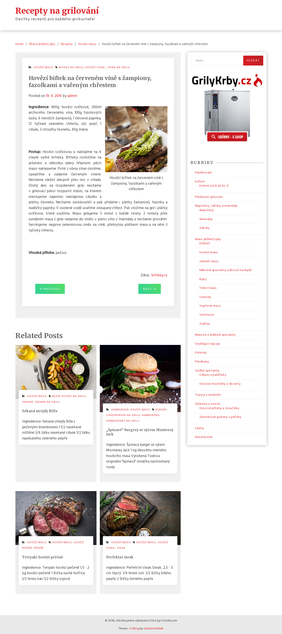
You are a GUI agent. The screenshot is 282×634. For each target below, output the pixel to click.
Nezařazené (204, 436)
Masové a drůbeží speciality (215, 334)
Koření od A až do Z (213, 185)
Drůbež (204, 243)
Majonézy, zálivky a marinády (216, 205)
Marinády (206, 219)
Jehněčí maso (209, 261)
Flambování (203, 172)
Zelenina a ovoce (207, 403)
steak (121, 548)
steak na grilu (118, 67)
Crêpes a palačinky (212, 374)
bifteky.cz (159, 275)
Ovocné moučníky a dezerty (220, 383)
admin (72, 96)
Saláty (199, 428)
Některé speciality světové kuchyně (225, 270)
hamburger (150, 415)
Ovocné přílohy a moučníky (219, 408)
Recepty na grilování (57, 10)
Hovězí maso (43, 67)
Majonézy (206, 210)
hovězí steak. (95, 67)
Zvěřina (204, 323)
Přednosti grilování (209, 196)
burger (161, 409)
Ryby (203, 279)
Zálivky (204, 227)
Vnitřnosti (206, 314)
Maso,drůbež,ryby (208, 239)
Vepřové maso (210, 305)
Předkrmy (202, 361)
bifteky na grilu (71, 67)
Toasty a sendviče (208, 394)
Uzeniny (205, 296)
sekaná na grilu (47, 402)
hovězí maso (62, 542)
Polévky (201, 352)
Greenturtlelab (153, 628)
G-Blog (134, 628)
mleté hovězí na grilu (69, 396)
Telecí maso (208, 287)
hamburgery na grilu (122, 421)
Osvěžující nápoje (207, 343)
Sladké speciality (207, 370)
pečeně (39, 548)
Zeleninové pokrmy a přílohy (220, 416)
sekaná (27, 402)
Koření (200, 181)
